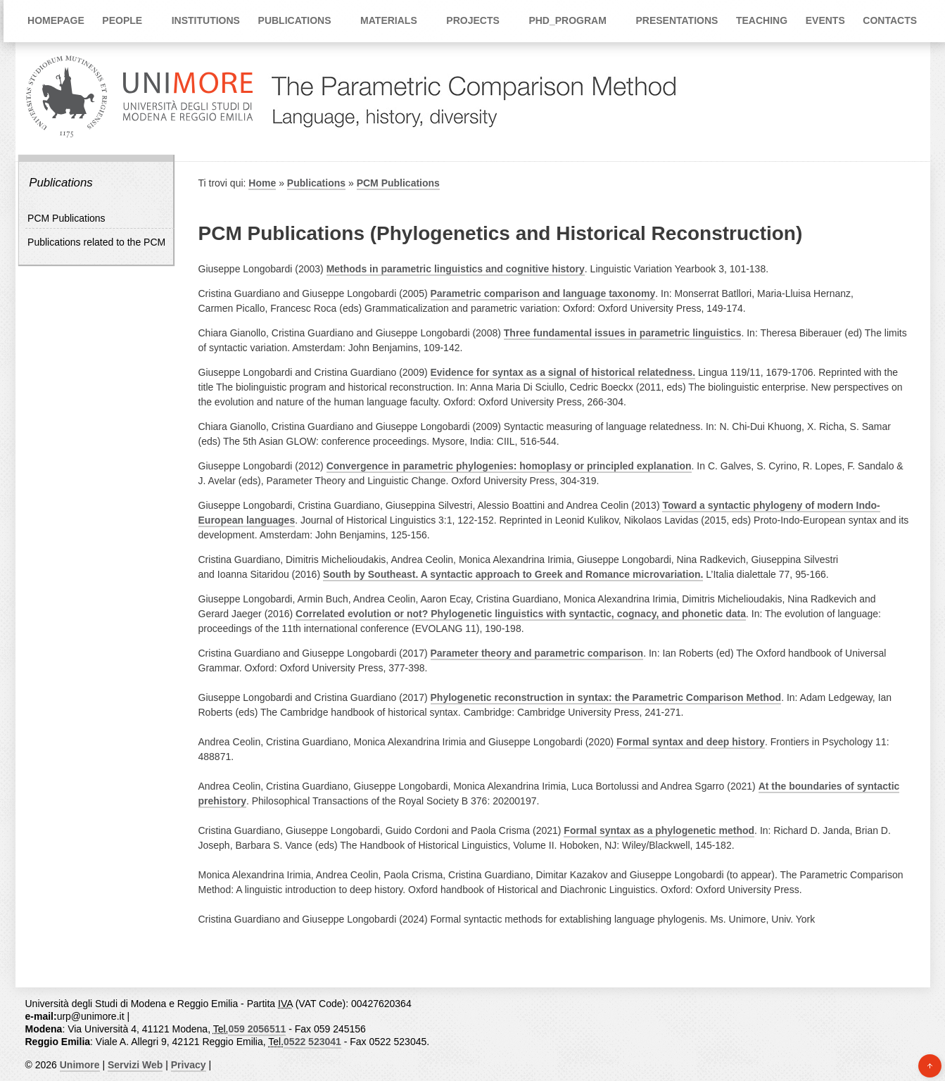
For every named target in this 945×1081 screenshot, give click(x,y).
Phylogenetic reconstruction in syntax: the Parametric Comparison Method (606, 697)
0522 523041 (312, 1041)
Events (825, 20)
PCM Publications (66, 218)
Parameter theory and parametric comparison (537, 653)
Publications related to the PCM (96, 242)
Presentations (676, 20)
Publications (294, 20)
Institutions (206, 20)
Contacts (890, 20)
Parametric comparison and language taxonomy (543, 293)
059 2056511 (257, 1029)
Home (262, 183)
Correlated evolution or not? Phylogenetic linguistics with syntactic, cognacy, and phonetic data (521, 613)
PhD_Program (567, 20)
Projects (472, 20)
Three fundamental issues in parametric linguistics (623, 333)
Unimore (80, 1064)
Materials (388, 20)
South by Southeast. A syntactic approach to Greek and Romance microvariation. (513, 574)
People (122, 20)
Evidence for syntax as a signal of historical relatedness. (563, 372)
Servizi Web (135, 1064)
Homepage (55, 20)
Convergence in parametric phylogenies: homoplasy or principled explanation (509, 466)
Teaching (761, 20)
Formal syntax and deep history (690, 741)
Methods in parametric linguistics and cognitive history (455, 268)
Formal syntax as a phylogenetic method (659, 830)
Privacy (188, 1064)
